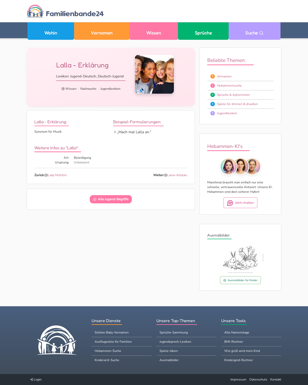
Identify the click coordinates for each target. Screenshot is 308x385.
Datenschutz (258, 379)
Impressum (238, 379)
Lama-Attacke (177, 175)
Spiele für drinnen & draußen (237, 104)
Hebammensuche (229, 85)
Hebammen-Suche (108, 351)
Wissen (153, 32)
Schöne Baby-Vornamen (112, 332)
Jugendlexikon (110, 89)
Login (36, 379)
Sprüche (203, 32)
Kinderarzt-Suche (107, 360)
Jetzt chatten (240, 203)
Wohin (50, 32)
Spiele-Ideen (169, 351)
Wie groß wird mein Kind (242, 351)
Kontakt (275, 379)
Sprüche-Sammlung (174, 332)
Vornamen (102, 32)
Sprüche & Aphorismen (233, 95)
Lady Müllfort (57, 175)
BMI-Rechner (233, 342)
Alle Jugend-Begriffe (111, 199)
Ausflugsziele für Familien (113, 342)
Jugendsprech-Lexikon (175, 342)
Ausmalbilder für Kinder (240, 280)
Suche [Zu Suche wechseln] (254, 32)
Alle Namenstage (236, 332)
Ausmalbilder (169, 360)
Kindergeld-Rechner (238, 360)
